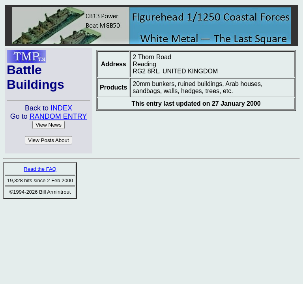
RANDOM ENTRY (58, 116)
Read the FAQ (40, 169)
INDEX (61, 108)
